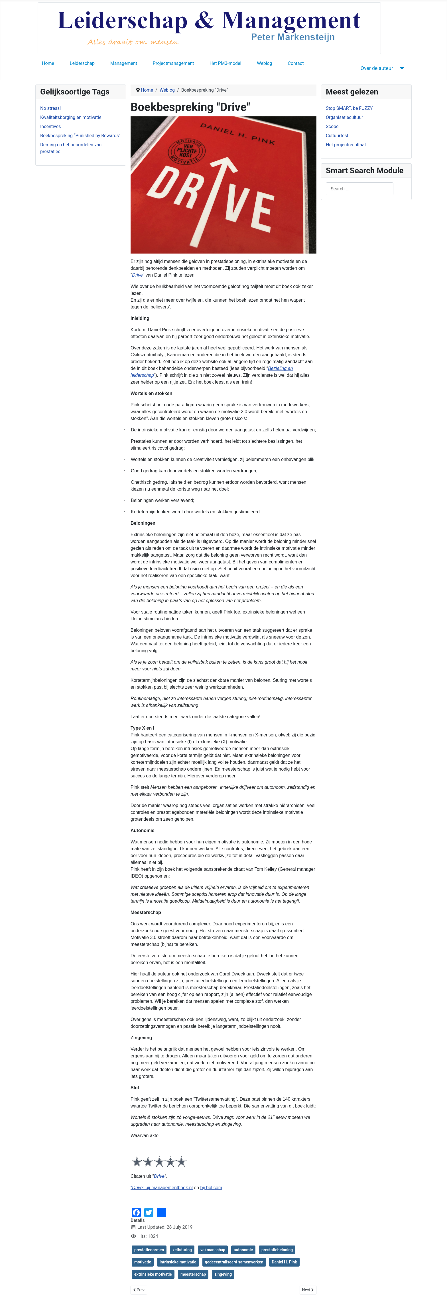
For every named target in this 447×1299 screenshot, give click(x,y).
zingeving (223, 1274)
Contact (296, 63)
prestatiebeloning (277, 1249)
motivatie (142, 1262)
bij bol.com (211, 1187)
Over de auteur (377, 68)
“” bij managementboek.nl (162, 1187)
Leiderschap (82, 63)
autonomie (243, 1249)
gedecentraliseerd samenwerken (234, 1262)
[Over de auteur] (401, 68)
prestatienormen (149, 1249)
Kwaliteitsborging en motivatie (70, 117)
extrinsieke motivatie (153, 1274)
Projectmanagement (173, 63)
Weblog (264, 63)
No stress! (50, 108)
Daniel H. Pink (284, 1262)
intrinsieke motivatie (178, 1262)
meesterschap (193, 1274)
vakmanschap (212, 1249)
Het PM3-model (225, 63)
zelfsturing (182, 1249)
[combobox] (359, 188)
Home (48, 63)
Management (123, 63)
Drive (137, 275)
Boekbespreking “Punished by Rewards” (80, 135)
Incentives (50, 126)
